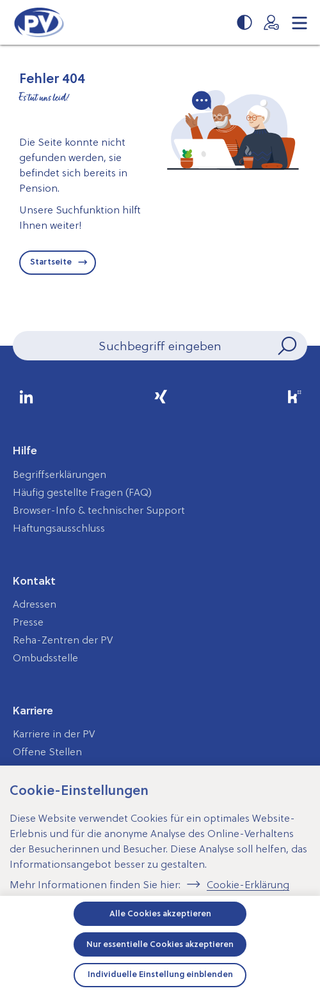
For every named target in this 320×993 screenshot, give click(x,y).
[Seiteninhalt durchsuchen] (160, 345)
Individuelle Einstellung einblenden (160, 974)
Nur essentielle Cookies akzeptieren (160, 944)
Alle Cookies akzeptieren (160, 913)
